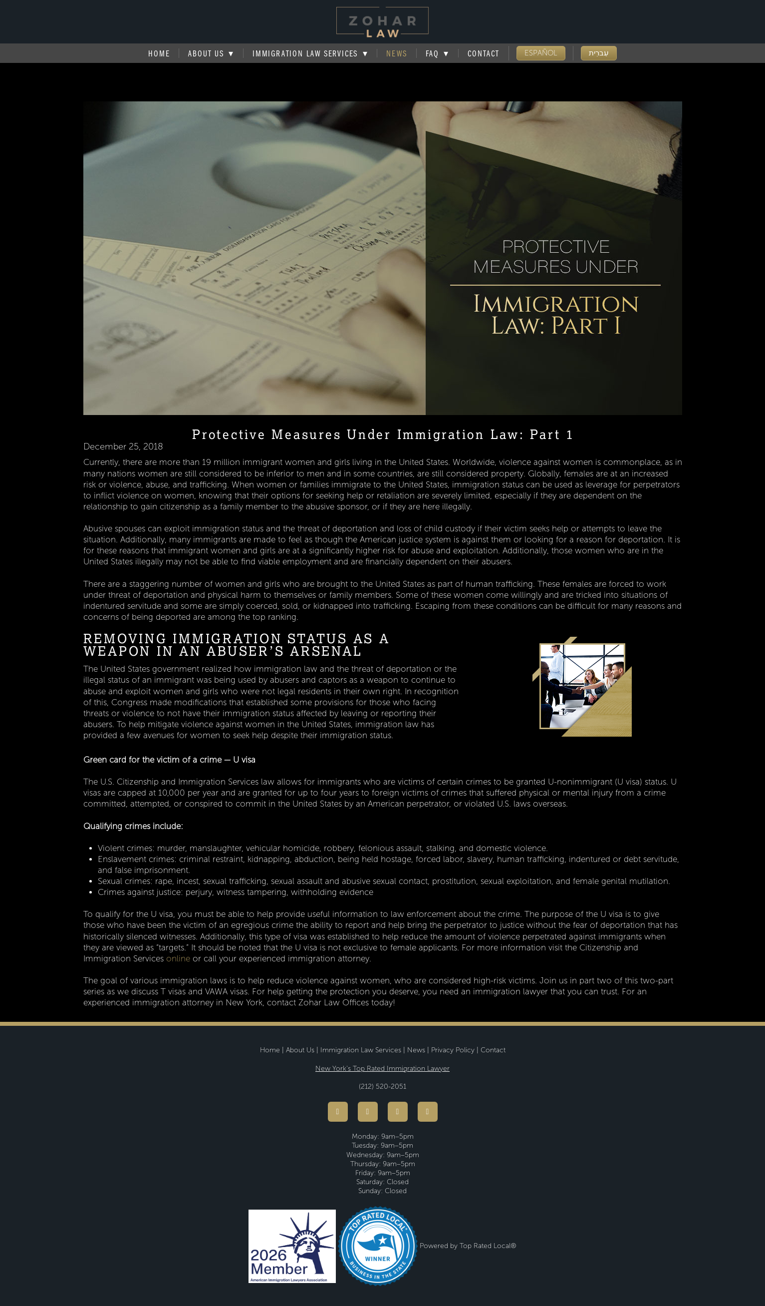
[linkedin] (428, 1112)
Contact (484, 53)
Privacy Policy (453, 1050)
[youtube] (368, 1112)
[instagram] (398, 1112)
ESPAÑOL (540, 53)
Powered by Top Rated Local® (468, 1246)
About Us (300, 1050)
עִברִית (599, 53)
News (396, 53)
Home (159, 53)
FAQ (438, 53)
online (178, 958)
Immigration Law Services (310, 53)
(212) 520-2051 (382, 1086)
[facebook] (338, 1112)
